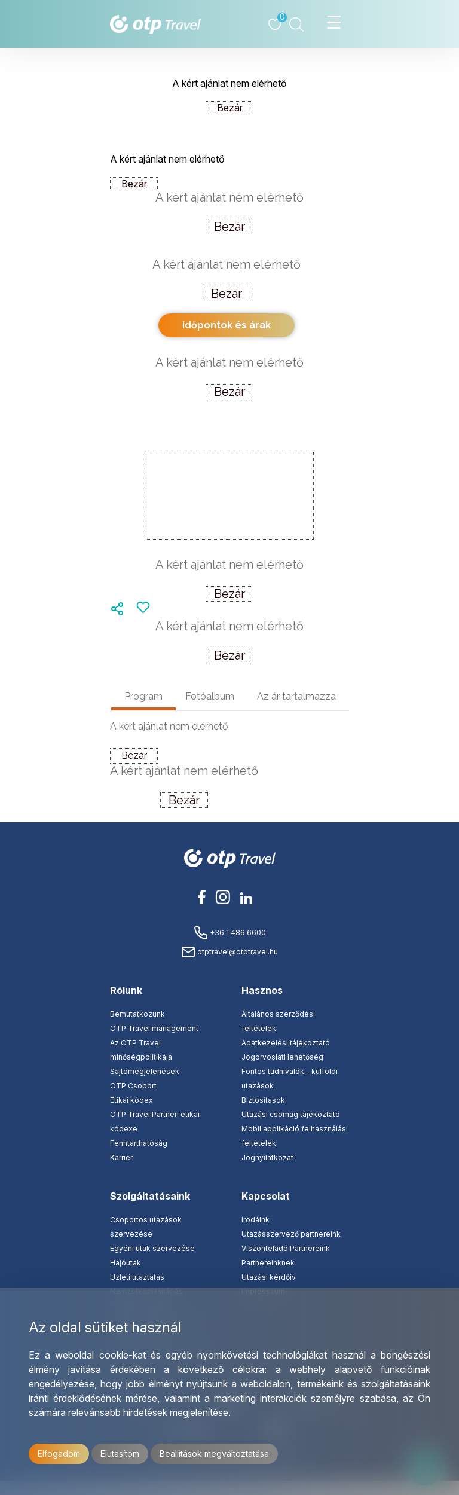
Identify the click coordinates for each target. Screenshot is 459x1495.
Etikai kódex (131, 1100)
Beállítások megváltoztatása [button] (214, 1453)
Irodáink (255, 1219)
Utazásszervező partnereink (291, 1233)
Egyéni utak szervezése (152, 1248)
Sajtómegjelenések (144, 1071)
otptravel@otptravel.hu (229, 951)
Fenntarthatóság (138, 1143)
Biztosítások (263, 1100)
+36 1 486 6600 (230, 932)
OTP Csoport (133, 1085)
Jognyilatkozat (267, 1157)
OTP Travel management (154, 1028)
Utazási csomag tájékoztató (290, 1114)
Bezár (229, 108)
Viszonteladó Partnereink (285, 1248)
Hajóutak (125, 1262)
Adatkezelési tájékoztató (285, 1042)
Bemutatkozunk (137, 1013)
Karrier (121, 1157)
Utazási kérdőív (268, 1277)
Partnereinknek (268, 1262)
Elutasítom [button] (119, 1453)
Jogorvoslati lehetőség (282, 1056)
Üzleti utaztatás (137, 1277)
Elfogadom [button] (59, 1453)
